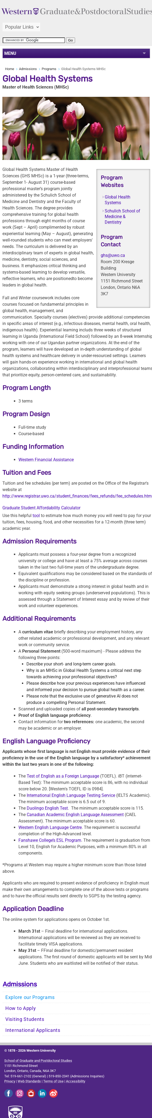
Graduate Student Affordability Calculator (41, 507)
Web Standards (29, 1081)
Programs (49, 69)
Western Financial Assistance (46, 459)
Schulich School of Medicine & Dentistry (122, 216)
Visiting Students (24, 1019)
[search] (34, 40)
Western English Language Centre (50, 827)
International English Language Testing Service (71, 795)
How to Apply (20, 1008)
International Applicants (32, 1030)
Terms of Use (53, 1081)
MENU (10, 53)
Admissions (28, 69)
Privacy (9, 1081)
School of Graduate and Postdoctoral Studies (38, 1061)
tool (36, 515)
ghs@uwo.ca (113, 255)
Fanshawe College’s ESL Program (49, 840)
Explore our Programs (30, 997)
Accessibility (75, 1081)
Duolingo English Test (47, 808)
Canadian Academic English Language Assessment (75, 814)
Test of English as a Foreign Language (63, 776)
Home (9, 69)
